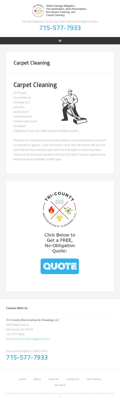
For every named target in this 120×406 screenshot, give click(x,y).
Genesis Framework (77, 393)
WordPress (99, 393)
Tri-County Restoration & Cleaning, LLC (60, 11)
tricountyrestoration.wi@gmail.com (27, 338)
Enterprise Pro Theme (45, 393)
